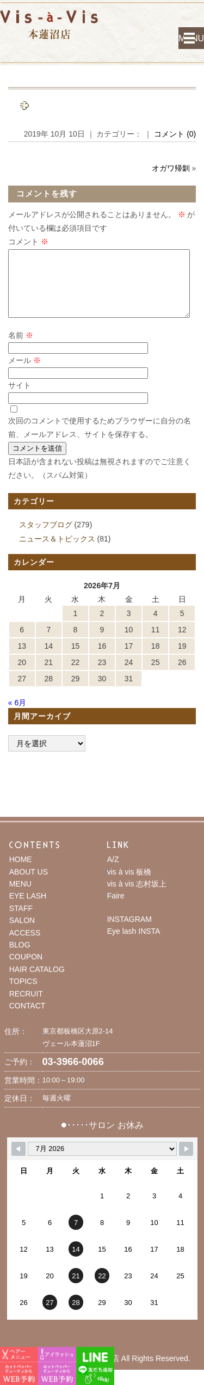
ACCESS (25, 945)
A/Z (113, 872)
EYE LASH (27, 908)
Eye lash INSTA (133, 944)
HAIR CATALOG (37, 982)
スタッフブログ (45, 537)
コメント (28, 241)
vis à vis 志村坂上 (137, 896)
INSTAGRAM (129, 932)
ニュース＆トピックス (57, 551)
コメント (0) (175, 134)
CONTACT (27, 1018)
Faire (116, 908)
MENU (191, 38)
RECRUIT (26, 1006)
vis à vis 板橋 (129, 885)
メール (24, 373)
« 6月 (17, 715)
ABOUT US (28, 885)
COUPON (25, 969)
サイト (19, 398)
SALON (22, 933)
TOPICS (23, 994)
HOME (20, 872)
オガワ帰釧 (171, 168)
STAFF (21, 921)
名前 (20, 348)
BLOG (19, 957)
